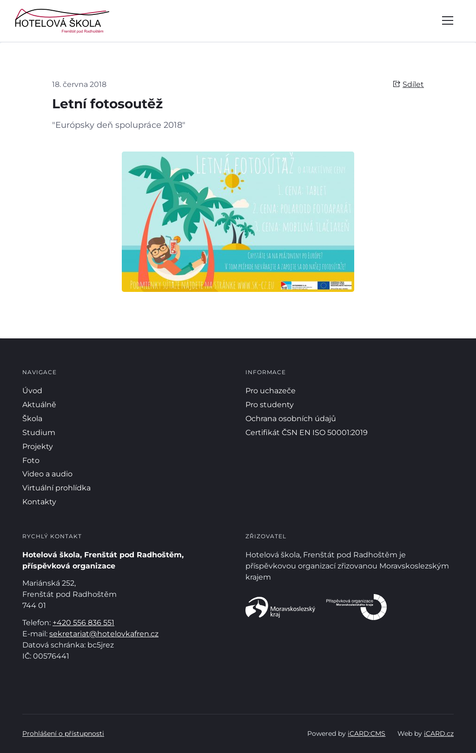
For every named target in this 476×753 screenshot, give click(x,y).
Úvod (32, 390)
